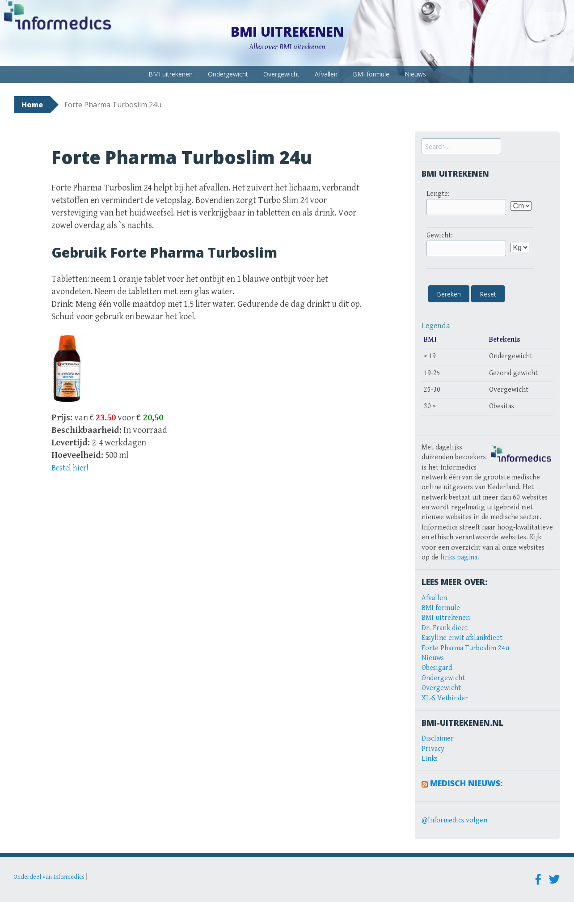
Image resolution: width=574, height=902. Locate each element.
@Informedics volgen (454, 820)
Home (32, 105)
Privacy (433, 749)
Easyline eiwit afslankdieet (462, 638)
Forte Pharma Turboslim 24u (465, 648)
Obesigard (437, 668)
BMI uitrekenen (287, 31)
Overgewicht (281, 74)
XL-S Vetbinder (445, 698)
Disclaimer (438, 738)
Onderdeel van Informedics (48, 877)
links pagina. (459, 557)
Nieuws (415, 74)
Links (430, 758)
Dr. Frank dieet (445, 628)
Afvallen (326, 74)
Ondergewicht (228, 74)
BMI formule (371, 74)
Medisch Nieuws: (466, 783)
